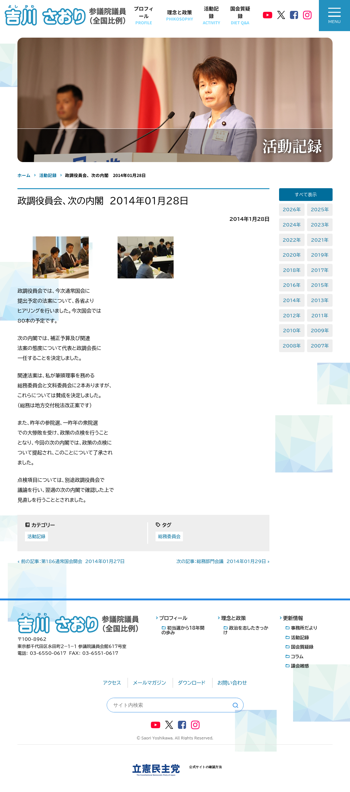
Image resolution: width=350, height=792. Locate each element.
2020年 (292, 255)
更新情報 (293, 618)
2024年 (292, 224)
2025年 (320, 209)
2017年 (320, 270)
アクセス (112, 682)
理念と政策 (179, 15)
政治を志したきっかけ (245, 630)
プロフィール (143, 15)
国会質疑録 (240, 15)
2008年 (292, 345)
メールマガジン (149, 682)
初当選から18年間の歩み (182, 630)
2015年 (320, 285)
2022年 (292, 240)
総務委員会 (169, 536)
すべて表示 (306, 194)
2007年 (320, 345)
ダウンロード (192, 682)
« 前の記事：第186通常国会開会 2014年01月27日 (70, 561)
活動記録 (211, 15)
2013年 (320, 300)
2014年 (292, 300)
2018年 (292, 270)
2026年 (292, 209)
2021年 (320, 240)
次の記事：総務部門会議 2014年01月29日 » (222, 561)
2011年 (319, 315)
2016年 (292, 285)
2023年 (320, 224)
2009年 (320, 330)
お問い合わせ (232, 682)
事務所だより (304, 628)
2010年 (292, 330)
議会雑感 (300, 666)
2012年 (292, 315)
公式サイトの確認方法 (205, 767)
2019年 (320, 255)
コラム (297, 656)
